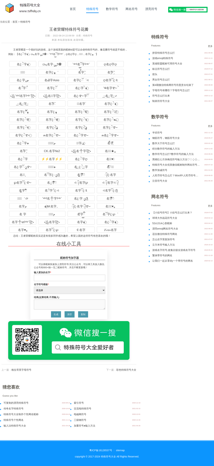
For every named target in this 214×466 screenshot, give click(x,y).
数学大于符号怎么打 (163, 143)
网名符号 (132, 9)
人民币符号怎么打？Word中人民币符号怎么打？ (176, 175)
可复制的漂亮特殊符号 (16, 402)
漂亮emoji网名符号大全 (165, 228)
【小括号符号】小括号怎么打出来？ (172, 212)
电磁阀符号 (80, 414)
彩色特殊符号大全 (126, 369)
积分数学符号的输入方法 (166, 148)
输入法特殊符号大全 (15, 425)
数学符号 (112, 9)
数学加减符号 (159, 170)
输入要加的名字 (42, 272)
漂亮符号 (151, 9)
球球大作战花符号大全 (164, 217)
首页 (73, 9)
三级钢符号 (80, 420)
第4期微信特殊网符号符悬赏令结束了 (173, 85)
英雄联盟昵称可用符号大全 (167, 63)
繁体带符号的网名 (162, 255)
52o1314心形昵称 (162, 223)
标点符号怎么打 (161, 68)
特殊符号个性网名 (14, 420)
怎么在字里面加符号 (163, 239)
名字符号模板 (41, 284)
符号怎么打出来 (161, 95)
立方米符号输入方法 (163, 244)
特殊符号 (92, 9)
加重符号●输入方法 (84, 425)
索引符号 (79, 402)
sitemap (120, 450)
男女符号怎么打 (161, 79)
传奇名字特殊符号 (14, 408)
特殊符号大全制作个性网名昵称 (21, 414)
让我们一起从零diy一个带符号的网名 (172, 260)
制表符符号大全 (161, 101)
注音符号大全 (159, 180)
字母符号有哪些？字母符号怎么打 (171, 90)
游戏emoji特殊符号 (162, 58)
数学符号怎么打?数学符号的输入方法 (173, 154)
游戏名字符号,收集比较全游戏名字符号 (173, 250)
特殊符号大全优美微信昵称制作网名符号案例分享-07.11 (176, 164)
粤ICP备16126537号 (100, 450)
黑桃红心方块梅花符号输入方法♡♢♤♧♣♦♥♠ (176, 159)
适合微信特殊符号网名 (164, 234)
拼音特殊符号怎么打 (163, 52)
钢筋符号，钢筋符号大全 (166, 138)
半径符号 (157, 132)
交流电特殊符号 (82, 408)
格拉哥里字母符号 (21, 369)
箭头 (154, 74)
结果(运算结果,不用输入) (46, 297)
